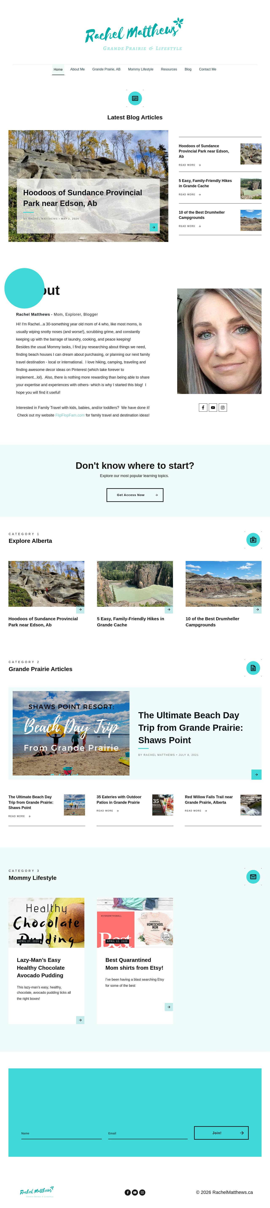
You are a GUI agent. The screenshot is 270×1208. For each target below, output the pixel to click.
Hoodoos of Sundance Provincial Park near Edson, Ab (204, 149)
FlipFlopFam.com (70, 419)
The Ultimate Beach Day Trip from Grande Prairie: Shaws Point (190, 732)
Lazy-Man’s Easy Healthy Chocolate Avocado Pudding (41, 973)
